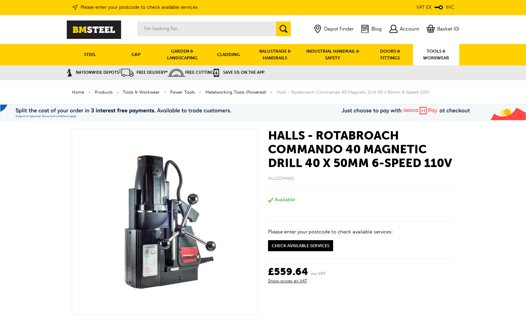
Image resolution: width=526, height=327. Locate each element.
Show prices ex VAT (287, 280)
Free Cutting (191, 72)
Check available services (300, 245)
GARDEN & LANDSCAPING (182, 54)
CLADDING (228, 54)
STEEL (90, 54)
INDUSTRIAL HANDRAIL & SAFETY (332, 54)
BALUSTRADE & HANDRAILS (275, 54)
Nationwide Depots (93, 72)
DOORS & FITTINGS (390, 54)
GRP (136, 54)
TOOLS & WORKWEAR (436, 54)
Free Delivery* (143, 72)
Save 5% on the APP (239, 72)
